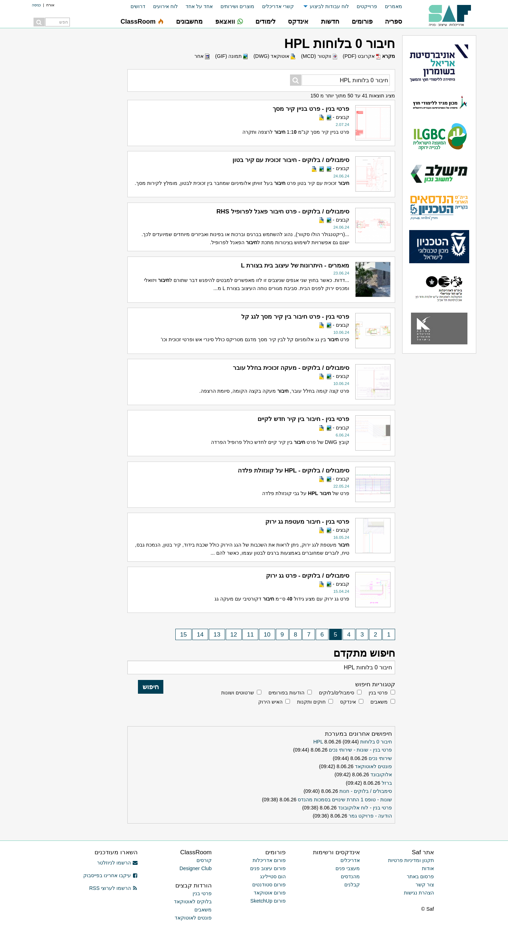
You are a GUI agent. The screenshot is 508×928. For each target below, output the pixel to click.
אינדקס (348, 702)
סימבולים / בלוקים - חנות (365, 791)
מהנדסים (350, 876)
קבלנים (352, 884)
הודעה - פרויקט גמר (370, 816)
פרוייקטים (367, 6)
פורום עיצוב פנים (268, 868)
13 (216, 634)
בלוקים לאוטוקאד (193, 901)
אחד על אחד (199, 6)
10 (267, 634)
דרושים (138, 6)
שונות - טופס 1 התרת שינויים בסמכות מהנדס (345, 799)
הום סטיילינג (273, 876)
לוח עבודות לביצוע (329, 6)
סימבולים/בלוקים (336, 692)
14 (200, 634)
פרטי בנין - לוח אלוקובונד (365, 808)
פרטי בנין (378, 692)
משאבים (379, 702)
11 (250, 634)
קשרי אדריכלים (278, 6)
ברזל (387, 783)
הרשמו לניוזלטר (117, 862)
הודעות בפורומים (286, 692)
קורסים (204, 860)
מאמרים (393, 6)
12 (233, 634)
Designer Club (196, 868)
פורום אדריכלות (269, 860)
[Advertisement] (70, 141)
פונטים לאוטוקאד (373, 766)
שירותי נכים (380, 758)
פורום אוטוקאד (270, 893)
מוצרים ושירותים (237, 6)
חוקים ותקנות (311, 702)
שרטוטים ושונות (237, 692)
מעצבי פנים (347, 868)
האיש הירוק (270, 702)
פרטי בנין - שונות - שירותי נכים (360, 750)
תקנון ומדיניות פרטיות (411, 860)
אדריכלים (350, 860)
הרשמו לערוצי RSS (113, 888)
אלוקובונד (381, 774)
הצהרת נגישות (419, 893)
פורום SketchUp (268, 901)
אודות (428, 868)
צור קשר (425, 884)
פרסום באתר (420, 876)
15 (183, 634)
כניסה (36, 5)
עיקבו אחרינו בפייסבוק (110, 875)
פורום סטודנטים (269, 884)
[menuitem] (389, 6)
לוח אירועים (165, 6)
